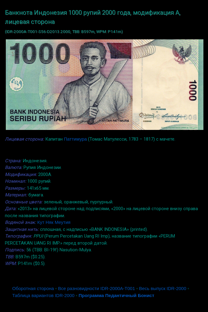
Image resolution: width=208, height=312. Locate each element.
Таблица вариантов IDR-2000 (43, 295)
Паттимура (75, 139)
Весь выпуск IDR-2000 (162, 288)
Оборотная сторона (33, 288)
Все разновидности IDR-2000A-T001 (96, 288)
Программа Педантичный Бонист (116, 295)
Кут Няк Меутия (54, 222)
